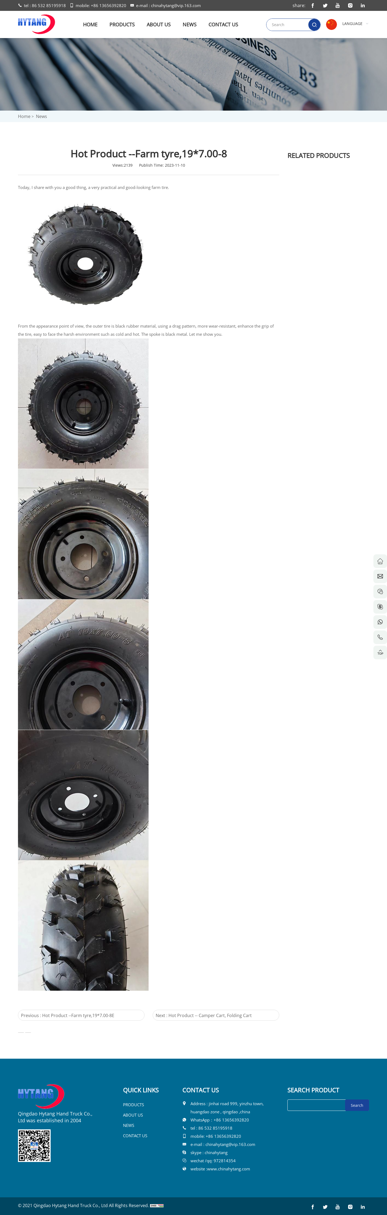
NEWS (189, 24)
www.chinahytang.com (228, 1169)
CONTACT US (223, 24)
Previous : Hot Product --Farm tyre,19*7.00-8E (58, 1015)
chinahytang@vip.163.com (176, 5)
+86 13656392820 (108, 5)
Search (357, 1105)
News (41, 116)
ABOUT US (159, 24)
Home (24, 116)
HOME (90, 24)
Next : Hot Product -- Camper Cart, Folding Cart (194, 1015)
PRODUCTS (122, 24)
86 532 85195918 (49, 5)
